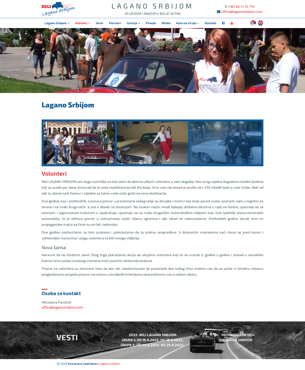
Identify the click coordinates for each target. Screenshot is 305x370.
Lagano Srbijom (56, 23)
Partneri (115, 23)
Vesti (99, 23)
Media (166, 23)
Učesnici (81, 23)
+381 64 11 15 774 (240, 6)
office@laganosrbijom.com (242, 11)
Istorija (132, 23)
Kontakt (210, 23)
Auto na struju (186, 23)
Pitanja (151, 23)
